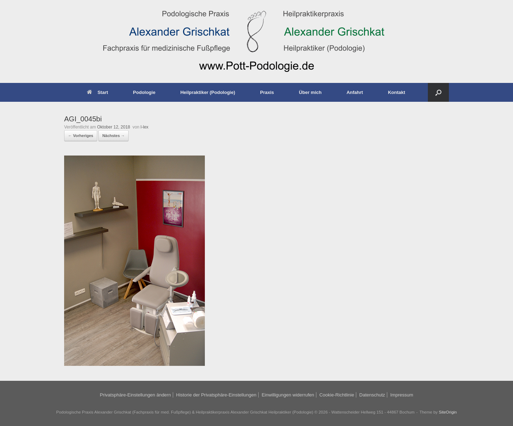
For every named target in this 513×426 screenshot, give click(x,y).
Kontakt (396, 92)
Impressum (401, 395)
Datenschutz (372, 395)
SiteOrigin (448, 412)
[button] (438, 92)
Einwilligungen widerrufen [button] (287, 395)
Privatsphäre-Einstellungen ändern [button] (135, 395)
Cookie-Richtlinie (336, 395)
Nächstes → (113, 135)
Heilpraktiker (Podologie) (207, 92)
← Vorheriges (80, 135)
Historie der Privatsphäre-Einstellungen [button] (216, 395)
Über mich (310, 92)
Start (97, 92)
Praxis (267, 92)
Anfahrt (355, 92)
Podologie (144, 92)
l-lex (145, 127)
